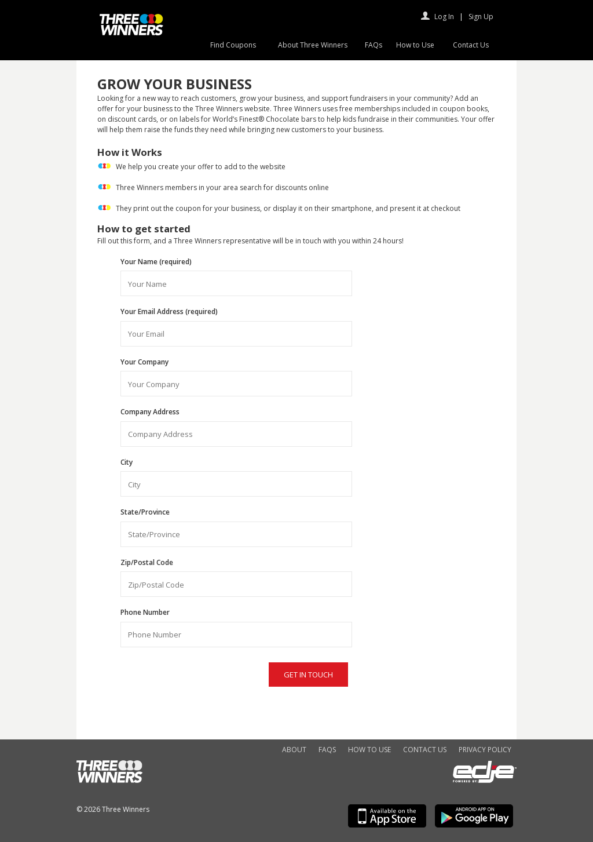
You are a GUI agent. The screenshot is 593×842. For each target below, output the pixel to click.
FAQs (373, 45)
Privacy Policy (485, 749)
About (294, 749)
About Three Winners (312, 45)
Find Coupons (233, 45)
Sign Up (480, 16)
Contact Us (471, 45)
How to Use (415, 45)
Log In (444, 16)
